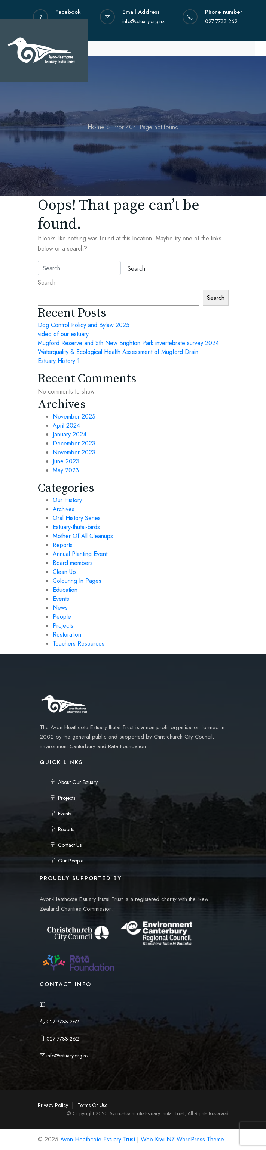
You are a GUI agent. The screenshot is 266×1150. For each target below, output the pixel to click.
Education (65, 589)
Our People (70, 860)
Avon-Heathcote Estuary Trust (97, 1139)
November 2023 (74, 452)
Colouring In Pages (77, 580)
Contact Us (70, 845)
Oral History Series (77, 518)
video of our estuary (63, 334)
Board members (73, 563)
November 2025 (74, 416)
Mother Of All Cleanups (83, 536)
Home (96, 127)
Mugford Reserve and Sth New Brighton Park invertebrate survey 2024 (128, 343)
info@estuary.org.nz (64, 1055)
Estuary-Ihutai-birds (76, 527)
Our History (67, 500)
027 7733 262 (59, 1021)
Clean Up (64, 572)
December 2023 (74, 443)
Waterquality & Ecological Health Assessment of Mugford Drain (118, 352)
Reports (63, 545)
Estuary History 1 (59, 361)
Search (46, 282)
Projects (63, 625)
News (60, 607)
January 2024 (69, 434)
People (62, 616)
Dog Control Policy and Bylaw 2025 (83, 325)
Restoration (67, 634)
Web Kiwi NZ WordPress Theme (182, 1139)
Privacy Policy (53, 1105)
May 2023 (66, 470)
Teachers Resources (78, 643)
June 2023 (66, 461)
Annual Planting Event (80, 554)
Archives (63, 509)
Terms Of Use (92, 1105)
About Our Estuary (78, 782)
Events (61, 598)
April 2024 (66, 425)
